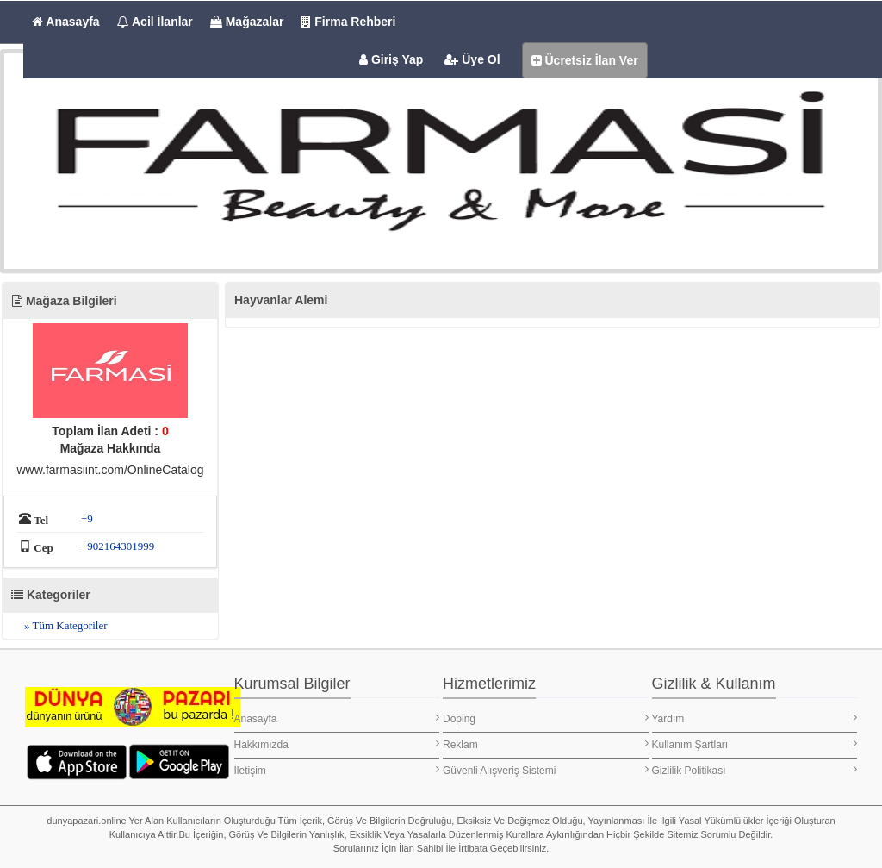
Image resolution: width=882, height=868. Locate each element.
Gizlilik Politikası (755, 770)
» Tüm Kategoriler (66, 625)
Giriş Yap (391, 59)
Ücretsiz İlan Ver (584, 60)
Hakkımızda (337, 744)
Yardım (755, 718)
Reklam (546, 744)
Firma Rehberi (348, 21)
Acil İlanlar (155, 21)
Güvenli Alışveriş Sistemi (546, 770)
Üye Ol (472, 59)
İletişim (337, 770)
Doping (546, 718)
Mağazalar (247, 21)
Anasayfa (66, 21)
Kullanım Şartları (755, 744)
